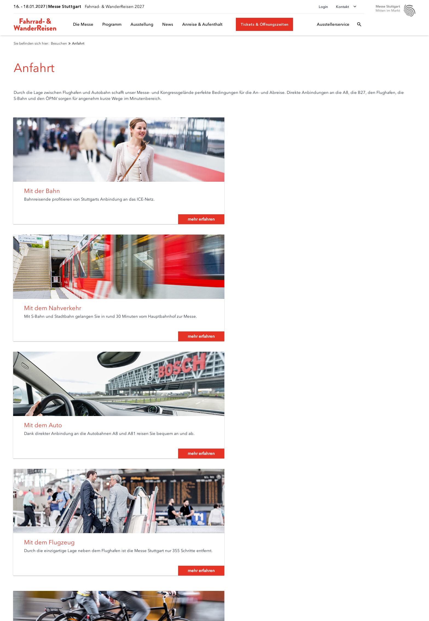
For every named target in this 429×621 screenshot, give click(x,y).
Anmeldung (94, 532)
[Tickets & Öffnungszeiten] (264, 24)
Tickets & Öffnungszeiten (27, 532)
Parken (11, 555)
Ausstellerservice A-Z (102, 539)
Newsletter (14, 539)
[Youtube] (375, 549)
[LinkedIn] (364, 549)
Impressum (120, 609)
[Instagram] (386, 549)
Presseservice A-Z (178, 555)
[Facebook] (353, 549)
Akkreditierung (176, 532)
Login (323, 6)
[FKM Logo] (358, 582)
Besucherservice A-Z (23, 562)
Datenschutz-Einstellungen (28, 609)
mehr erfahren (180, 225)
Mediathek (172, 547)
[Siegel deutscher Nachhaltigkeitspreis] (386, 582)
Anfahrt (11, 547)
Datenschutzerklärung (81, 609)
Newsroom (172, 539)
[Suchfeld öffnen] (359, 24)
